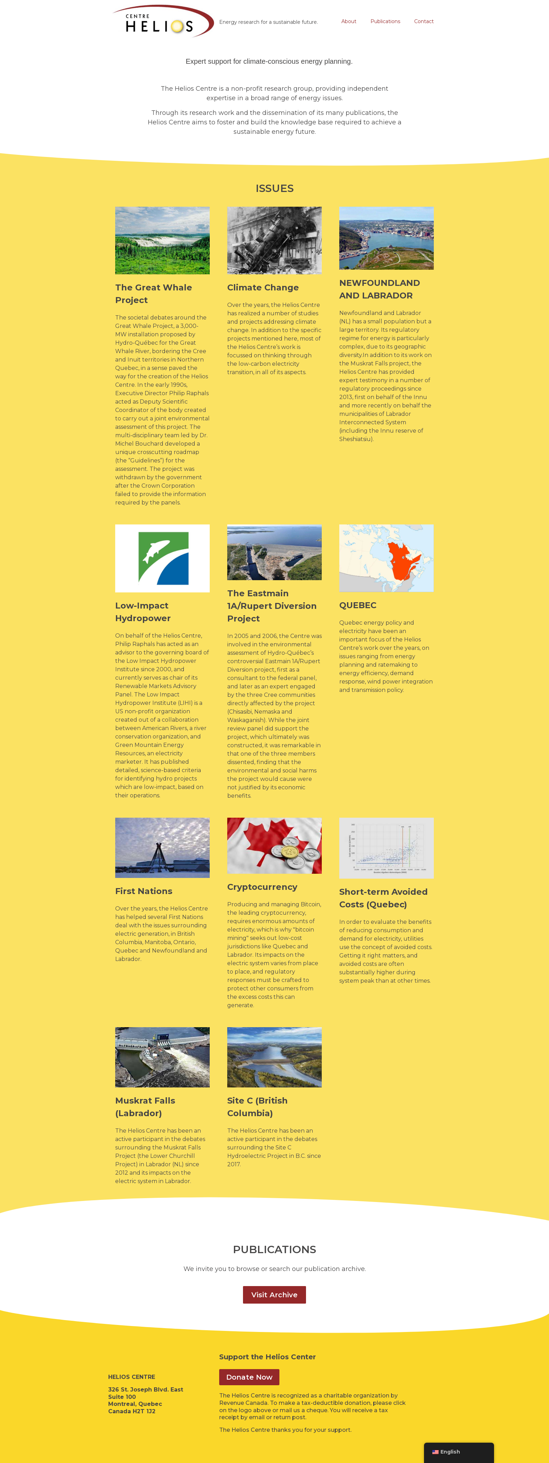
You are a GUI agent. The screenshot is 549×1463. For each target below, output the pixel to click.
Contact (424, 21)
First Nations (143, 891)
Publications (385, 21)
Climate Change (263, 287)
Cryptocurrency (262, 887)
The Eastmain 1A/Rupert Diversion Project (272, 606)
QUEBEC (357, 605)
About (348, 21)
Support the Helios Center (267, 1357)
